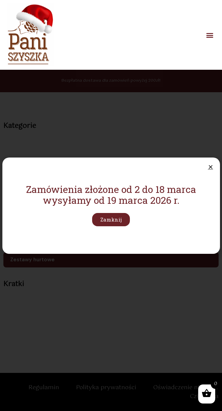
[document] (111, 205)
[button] (209, 34)
